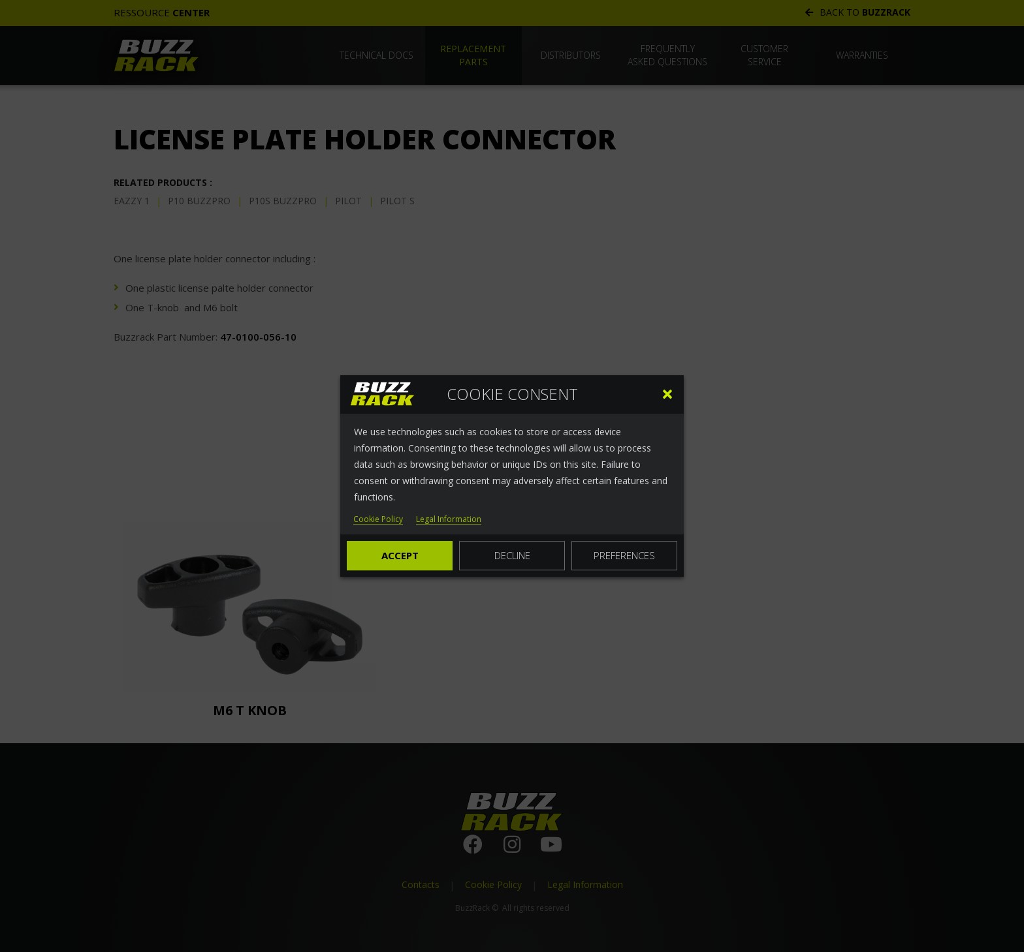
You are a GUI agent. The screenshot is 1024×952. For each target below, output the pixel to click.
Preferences (624, 555)
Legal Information (448, 520)
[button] (667, 394)
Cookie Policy (378, 520)
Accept (400, 555)
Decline (512, 555)
